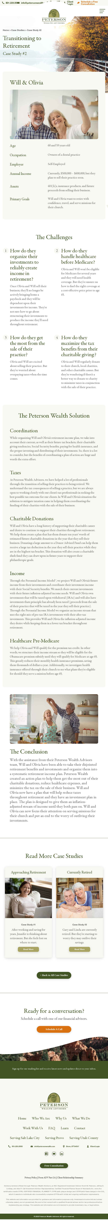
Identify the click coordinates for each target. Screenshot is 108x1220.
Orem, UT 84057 (71, 1147)
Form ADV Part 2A (47, 1178)
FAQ (52, 1129)
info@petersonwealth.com (32, 3)
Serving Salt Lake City (23, 1139)
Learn (65, 1129)
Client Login (68, 3)
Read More (28, 949)
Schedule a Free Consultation (87, 3)
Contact (80, 1129)
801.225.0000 (9, 3)
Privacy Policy (31, 1178)
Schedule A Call (53, 1029)
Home (6, 30)
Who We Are (40, 1119)
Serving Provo (54, 1139)
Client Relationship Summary (70, 1178)
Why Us (61, 1119)
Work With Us (32, 1129)
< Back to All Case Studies (54, 975)
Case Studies (18, 30)
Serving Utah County (85, 1139)
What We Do (82, 1119)
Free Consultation (54, 1166)
